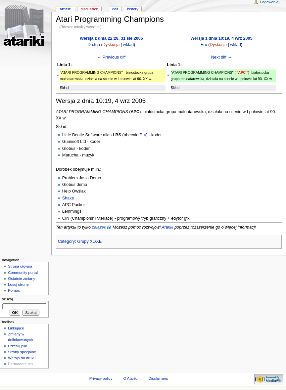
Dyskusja (111, 44)
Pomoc (14, 290)
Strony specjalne (22, 352)
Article (65, 9)
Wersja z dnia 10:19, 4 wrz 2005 (221, 38)
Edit (115, 9)
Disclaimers (158, 378)
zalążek (99, 227)
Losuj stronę (18, 284)
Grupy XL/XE (89, 241)
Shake (68, 198)
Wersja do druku (21, 358)
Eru (204, 44)
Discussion (89, 9)
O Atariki (130, 378)
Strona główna (20, 266)
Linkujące (16, 328)
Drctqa (94, 44)
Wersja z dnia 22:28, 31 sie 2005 (111, 38)
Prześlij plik (17, 346)
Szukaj (7, 299)
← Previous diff (111, 57)
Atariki (167, 227)
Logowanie (269, 2)
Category (66, 241)
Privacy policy (101, 378)
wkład (128, 44)
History (132, 9)
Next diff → (221, 57)
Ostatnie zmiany (21, 279)
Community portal (23, 273)
